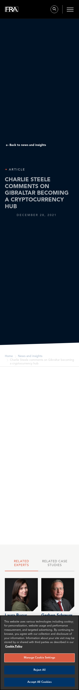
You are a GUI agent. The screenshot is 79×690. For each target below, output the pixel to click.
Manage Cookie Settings (39, 657)
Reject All (39, 670)
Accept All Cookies (39, 682)
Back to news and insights (27, 145)
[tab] (21, 564)
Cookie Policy (13, 646)
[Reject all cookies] (72, 622)
